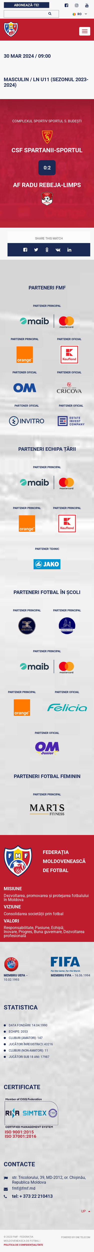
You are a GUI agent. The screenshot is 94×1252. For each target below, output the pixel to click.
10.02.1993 (11, 979)
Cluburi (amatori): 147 (26, 1038)
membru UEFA (14, 975)
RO (77, 14)
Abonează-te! (26, 5)
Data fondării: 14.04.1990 (29, 1025)
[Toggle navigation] (84, 31)
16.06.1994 (82, 975)
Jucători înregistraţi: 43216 (31, 1044)
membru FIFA (61, 975)
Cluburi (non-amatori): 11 (29, 1050)
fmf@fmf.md (23, 1188)
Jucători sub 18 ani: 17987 (30, 1057)
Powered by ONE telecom (75, 1237)
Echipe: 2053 (19, 1031)
